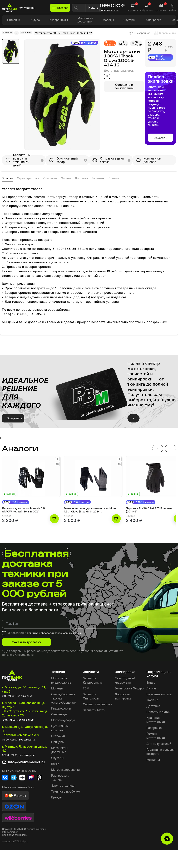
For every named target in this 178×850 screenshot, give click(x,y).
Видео (150, 681)
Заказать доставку (36, 641)
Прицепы (57, 740)
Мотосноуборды (63, 719)
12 (107, 76)
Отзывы (154, 177)
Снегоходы (59, 713)
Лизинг (151, 687)
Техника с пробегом (65, 790)
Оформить (14, 417)
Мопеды (108, 20)
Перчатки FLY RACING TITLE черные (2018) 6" (149, 509)
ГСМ (86, 687)
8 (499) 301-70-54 (112, 5)
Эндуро (35, 20)
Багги (55, 762)
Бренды (56, 796)
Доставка (110, 177)
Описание (68, 177)
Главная (8, 32)
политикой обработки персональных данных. (59, 631)
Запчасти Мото (94, 709)
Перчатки (28, 32)
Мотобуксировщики (65, 768)
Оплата (89, 177)
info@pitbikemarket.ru (26, 761)
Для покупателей (158, 742)
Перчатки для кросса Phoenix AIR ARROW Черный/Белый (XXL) (23, 509)
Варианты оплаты (159, 693)
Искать (93, 7)
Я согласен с (50, 631)
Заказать (160, 137)
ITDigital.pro (21, 840)
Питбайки (13, 20)
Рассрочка (154, 726)
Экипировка (153, 20)
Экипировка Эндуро (129, 687)
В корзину (54, 517)
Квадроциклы (59, 20)
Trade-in (152, 699)
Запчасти (91, 670)
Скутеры (129, 20)
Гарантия (133, 177)
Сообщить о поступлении (124, 86)
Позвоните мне (109, 10)
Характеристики (38, 177)
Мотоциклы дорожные (85, 19)
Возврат (10, 177)
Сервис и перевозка (97, 703)
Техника (58, 670)
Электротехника (63, 784)
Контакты (153, 758)
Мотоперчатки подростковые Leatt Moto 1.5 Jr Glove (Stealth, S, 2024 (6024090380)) (90, 509)
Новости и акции (158, 710)
